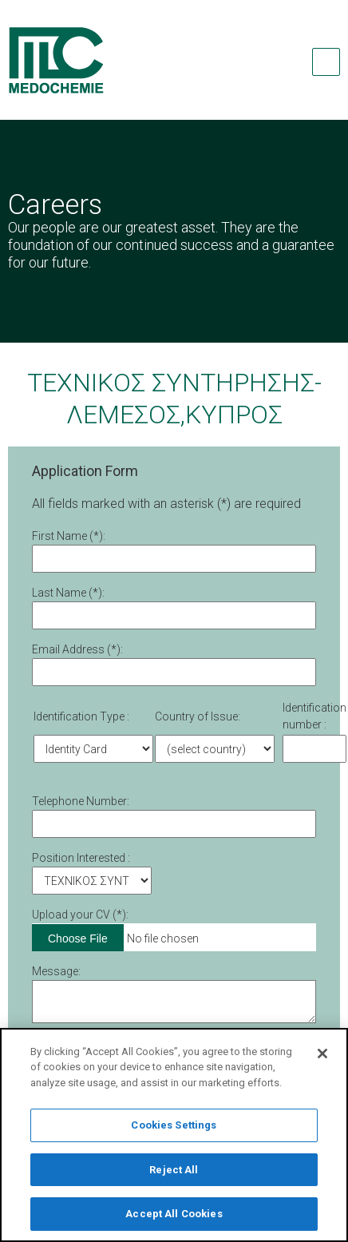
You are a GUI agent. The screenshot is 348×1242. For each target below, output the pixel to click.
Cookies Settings (173, 1130)
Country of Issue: (197, 716)
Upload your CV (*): (80, 914)
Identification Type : (81, 716)
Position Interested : (81, 857)
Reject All (173, 1174)
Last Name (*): (68, 592)
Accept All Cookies (173, 1219)
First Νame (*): (68, 536)
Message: (56, 971)
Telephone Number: (80, 801)
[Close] (322, 1058)
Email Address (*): (77, 649)
